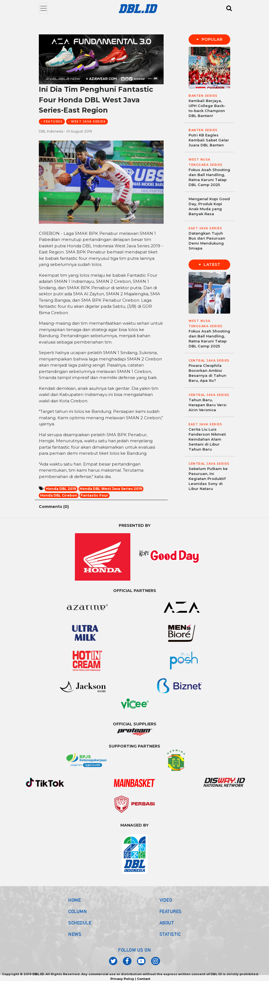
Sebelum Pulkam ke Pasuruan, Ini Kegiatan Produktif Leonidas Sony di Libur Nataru (208, 478)
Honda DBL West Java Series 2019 (111, 489)
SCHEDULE (79, 923)
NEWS (74, 934)
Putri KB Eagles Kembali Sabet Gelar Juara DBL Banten (209, 140)
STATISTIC (170, 934)
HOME (74, 900)
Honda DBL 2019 (61, 489)
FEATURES (170, 911)
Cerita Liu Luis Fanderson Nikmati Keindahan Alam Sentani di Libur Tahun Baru (207, 439)
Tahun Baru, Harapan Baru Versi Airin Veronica (208, 405)
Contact (143, 979)
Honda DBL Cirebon (58, 495)
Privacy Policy (122, 979)
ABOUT (166, 923)
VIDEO (165, 900)
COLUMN (77, 911)
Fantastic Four (94, 495)
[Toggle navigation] (43, 8)
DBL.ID (38, 974)
